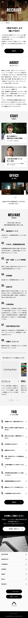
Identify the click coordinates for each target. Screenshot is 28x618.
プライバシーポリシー (14, 613)
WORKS (14, 569)
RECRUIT (14, 584)
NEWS (14, 574)
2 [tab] (15, 197)
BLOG (4, 201)
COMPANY (4, 564)
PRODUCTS (4, 559)
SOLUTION (4, 554)
